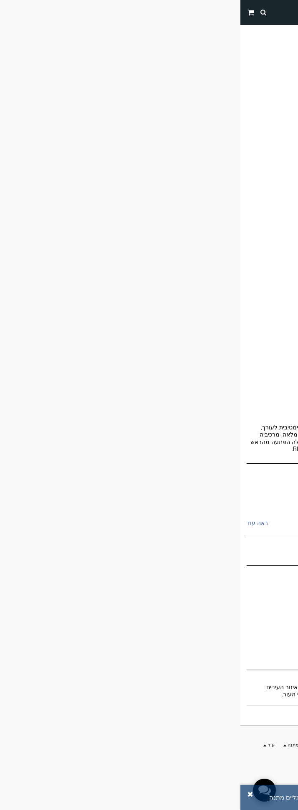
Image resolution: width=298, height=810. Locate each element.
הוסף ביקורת (131, 797)
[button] (289, 12)
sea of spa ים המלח (251, 501)
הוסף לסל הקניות (149, 613)
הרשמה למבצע (102, 763)
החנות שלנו (252, 31)
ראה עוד (17, 523)
